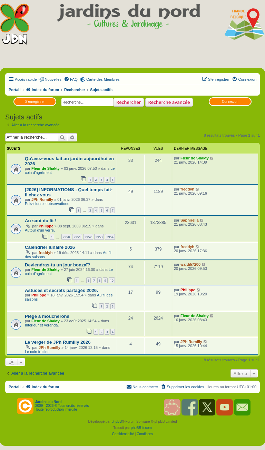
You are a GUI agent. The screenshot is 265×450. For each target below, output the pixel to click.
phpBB (116, 421)
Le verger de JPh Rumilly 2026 (58, 342)
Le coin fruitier (37, 352)
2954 (110, 237)
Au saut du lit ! (41, 220)
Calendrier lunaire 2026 (50, 247)
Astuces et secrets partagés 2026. (61, 290)
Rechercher (128, 102)
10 (112, 280)
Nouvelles (53, 79)
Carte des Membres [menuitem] (103, 79)
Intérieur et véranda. (42, 325)
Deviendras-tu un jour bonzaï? (57, 264)
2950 (66, 237)
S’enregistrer (35, 102)
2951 (77, 237)
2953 (99, 237)
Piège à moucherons (47, 316)
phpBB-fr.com (141, 428)
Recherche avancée (169, 102)
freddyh (187, 189)
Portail (14, 90)
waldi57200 (190, 264)
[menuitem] (71, 79)
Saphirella (189, 220)
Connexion (230, 102)
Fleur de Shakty (45, 168)
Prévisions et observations (47, 204)
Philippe (46, 226)
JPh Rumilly (42, 199)
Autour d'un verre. (40, 230)
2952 (88, 237)
